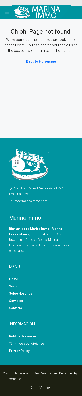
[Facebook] (32, 388)
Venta (13, 286)
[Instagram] (41, 388)
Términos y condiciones (26, 343)
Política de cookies (23, 336)
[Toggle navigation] (77, 3)
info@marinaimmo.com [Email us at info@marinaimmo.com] (30, 201)
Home (13, 279)
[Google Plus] (49, 388)
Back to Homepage (41, 61)
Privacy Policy (19, 351)
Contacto (15, 308)
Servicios (16, 300)
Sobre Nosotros (20, 293)
